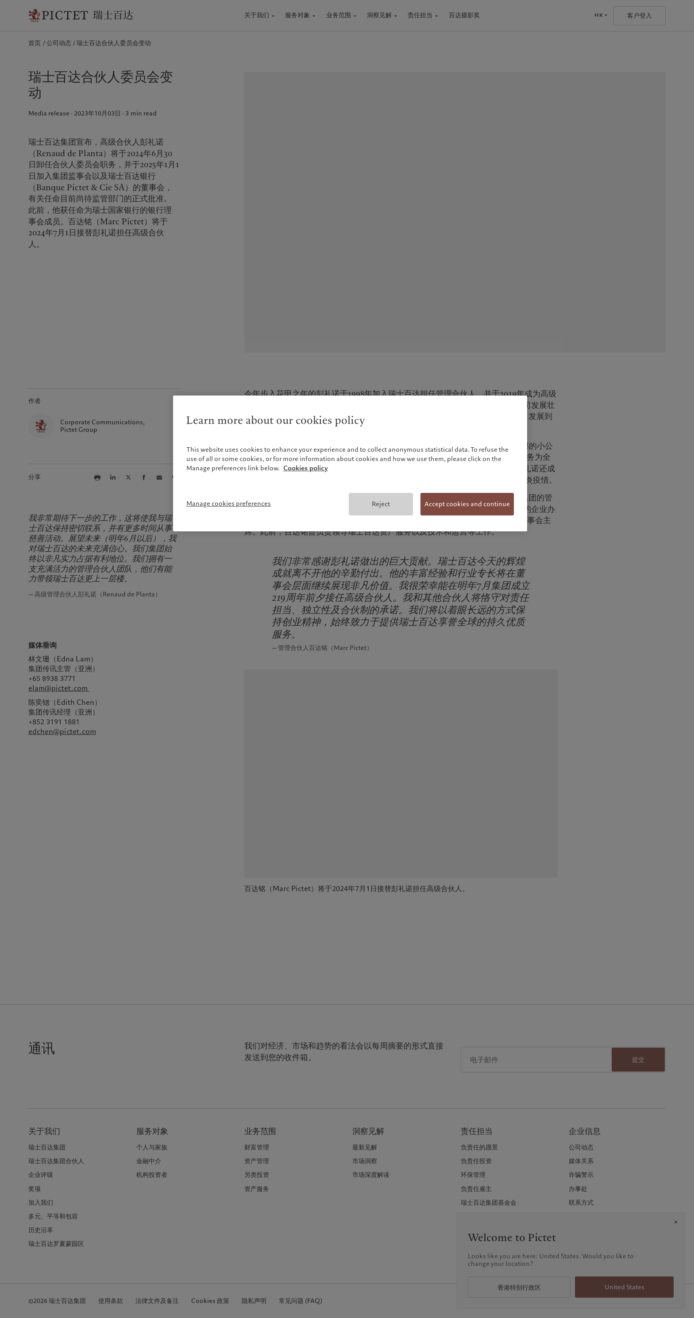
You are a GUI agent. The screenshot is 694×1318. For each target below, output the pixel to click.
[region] (350, 464)
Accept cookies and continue (467, 504)
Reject (381, 504)
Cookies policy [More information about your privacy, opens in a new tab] (305, 468)
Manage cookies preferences (228, 503)
